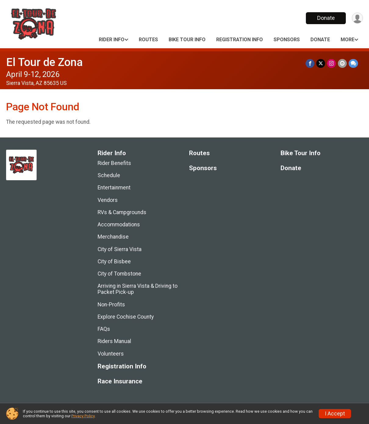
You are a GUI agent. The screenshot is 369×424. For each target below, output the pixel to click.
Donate (326, 18)
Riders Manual (114, 341)
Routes (148, 39)
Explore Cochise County (126, 317)
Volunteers (111, 354)
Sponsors (287, 39)
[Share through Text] (353, 63)
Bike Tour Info (187, 39)
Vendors (108, 200)
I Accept (335, 414)
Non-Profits (111, 305)
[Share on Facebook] (310, 63)
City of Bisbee (114, 261)
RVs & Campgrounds (122, 212)
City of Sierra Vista (120, 249)
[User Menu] (357, 18)
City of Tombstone (119, 274)
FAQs (104, 329)
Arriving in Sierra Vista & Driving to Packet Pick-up (137, 289)
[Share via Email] (342, 63)
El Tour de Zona (44, 62)
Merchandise (113, 237)
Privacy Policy (83, 416)
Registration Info (239, 39)
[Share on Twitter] (321, 63)
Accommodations (119, 224)
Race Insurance (120, 381)
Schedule (109, 175)
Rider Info (111, 39)
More (347, 39)
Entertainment (114, 188)
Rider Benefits (114, 163)
